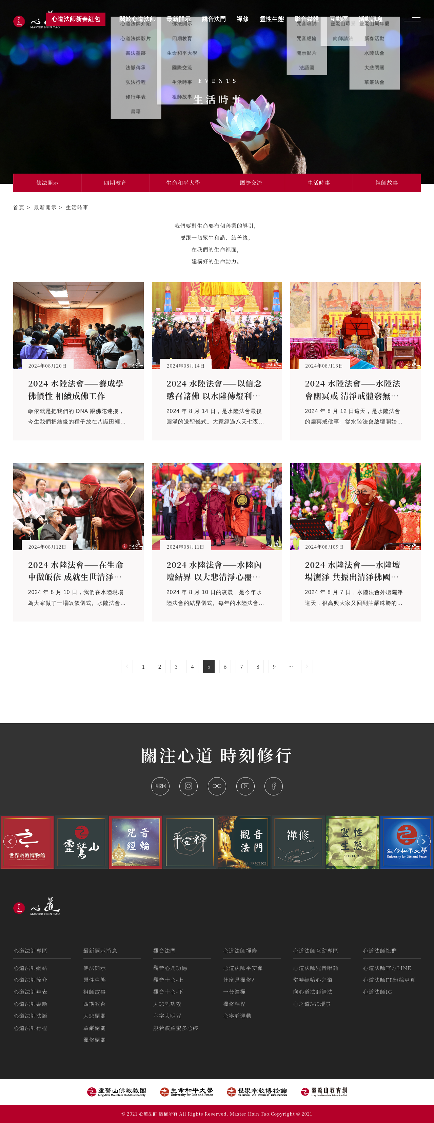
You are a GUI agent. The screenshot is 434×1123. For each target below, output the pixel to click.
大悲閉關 (94, 1016)
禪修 (243, 19)
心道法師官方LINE (387, 968)
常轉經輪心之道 (313, 980)
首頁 (20, 207)
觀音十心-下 (168, 992)
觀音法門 (164, 950)
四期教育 (115, 182)
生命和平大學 (183, 182)
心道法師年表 (30, 992)
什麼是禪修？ (240, 980)
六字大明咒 (167, 1016)
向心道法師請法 (313, 992)
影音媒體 (307, 19)
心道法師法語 (30, 1016)
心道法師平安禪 (243, 968)
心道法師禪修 (240, 950)
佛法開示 (47, 182)
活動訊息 (371, 19)
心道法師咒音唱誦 (315, 968)
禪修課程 (234, 1004)
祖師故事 (387, 182)
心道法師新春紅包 (76, 19)
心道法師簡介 (30, 980)
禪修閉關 (94, 1040)
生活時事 (319, 182)
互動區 (339, 19)
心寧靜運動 (237, 1016)
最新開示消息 (100, 950)
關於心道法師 (137, 19)
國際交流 (251, 182)
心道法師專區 (30, 950)
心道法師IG (377, 992)
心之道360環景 (312, 1004)
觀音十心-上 (168, 980)
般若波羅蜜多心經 (176, 1028)
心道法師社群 (380, 950)
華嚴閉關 (94, 1028)
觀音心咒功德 (170, 968)
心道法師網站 (30, 968)
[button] (10, 841)
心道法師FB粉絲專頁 (389, 980)
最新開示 (46, 207)
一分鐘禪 (234, 992)
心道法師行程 (30, 1028)
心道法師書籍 (30, 1004)
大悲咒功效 (167, 1004)
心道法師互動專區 (315, 950)
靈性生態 (94, 980)
